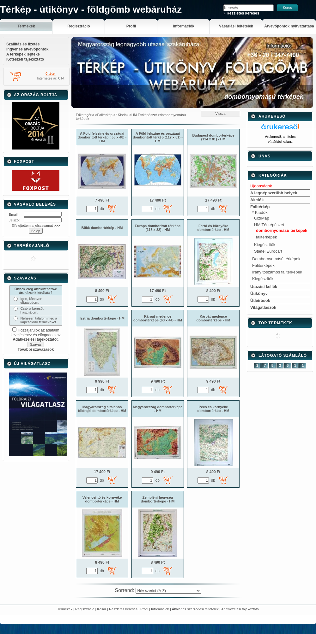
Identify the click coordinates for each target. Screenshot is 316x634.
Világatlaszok (263, 307)
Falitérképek (263, 265)
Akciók (257, 199)
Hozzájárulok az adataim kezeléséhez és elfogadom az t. (36, 335)
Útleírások (260, 300)
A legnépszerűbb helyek (273, 193)
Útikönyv (259, 293)
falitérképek (266, 237)
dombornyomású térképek (281, 230)
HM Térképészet (144, 115)
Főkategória (85, 115)
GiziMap (261, 218)
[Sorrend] (168, 591)
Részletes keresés (123, 609)
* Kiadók (121, 115)
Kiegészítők (264, 244)
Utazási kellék (263, 286)
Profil (144, 609)
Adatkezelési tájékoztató (240, 609)
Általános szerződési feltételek (195, 609)
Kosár (101, 609)
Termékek (64, 609)
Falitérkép (104, 115)
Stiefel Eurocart (268, 251)
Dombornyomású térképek (276, 258)
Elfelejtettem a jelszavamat (35, 225)
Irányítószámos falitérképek (277, 272)
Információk (160, 609)
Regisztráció (84, 609)
